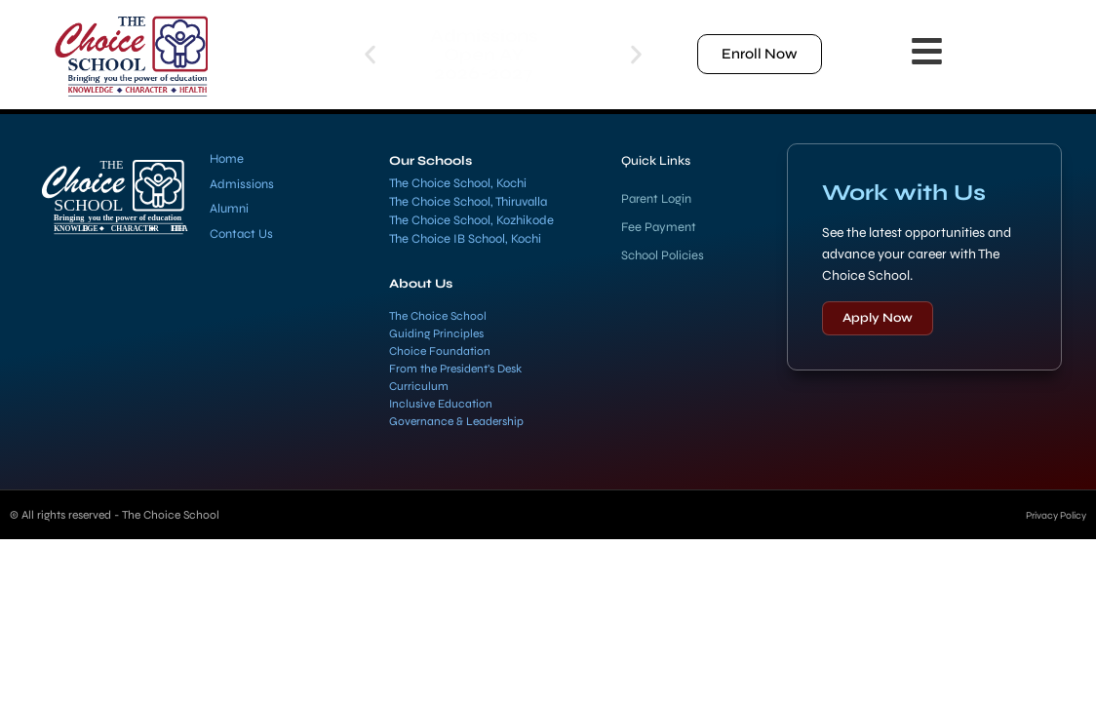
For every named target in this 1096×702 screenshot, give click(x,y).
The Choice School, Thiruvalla (468, 202)
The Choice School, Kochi (458, 183)
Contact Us (241, 234)
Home (227, 159)
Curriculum (419, 386)
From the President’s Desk (455, 368)
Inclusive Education (440, 403)
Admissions (242, 184)
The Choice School (438, 316)
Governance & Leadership (456, 421)
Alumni (229, 208)
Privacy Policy (1049, 515)
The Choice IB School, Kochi (465, 239)
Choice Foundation (439, 351)
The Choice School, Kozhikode (471, 220)
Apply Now (877, 318)
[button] (370, 54)
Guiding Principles (436, 333)
